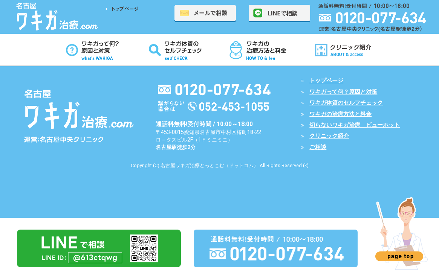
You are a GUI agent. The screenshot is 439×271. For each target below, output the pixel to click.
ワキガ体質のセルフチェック (346, 102)
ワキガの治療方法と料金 (340, 114)
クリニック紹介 (329, 135)
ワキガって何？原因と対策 (343, 91)
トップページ (326, 80)
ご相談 (317, 147)
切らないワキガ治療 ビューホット (354, 125)
